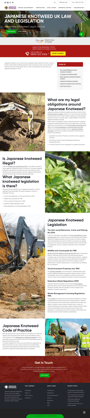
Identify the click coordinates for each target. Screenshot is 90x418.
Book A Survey (58, 53)
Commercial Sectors (64, 7)
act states (53, 299)
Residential (50, 393)
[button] (26, 8)
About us (27, 393)
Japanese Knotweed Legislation (69, 81)
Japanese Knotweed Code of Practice (70, 84)
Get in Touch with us (65, 86)
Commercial (50, 390)
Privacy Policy (29, 395)
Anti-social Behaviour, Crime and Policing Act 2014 (69, 127)
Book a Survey (51, 7)
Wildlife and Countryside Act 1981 (17, 166)
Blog (48, 403)
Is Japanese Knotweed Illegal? (68, 74)
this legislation (78, 284)
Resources (50, 400)
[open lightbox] (81, 33)
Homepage (28, 390)
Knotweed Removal (52, 395)
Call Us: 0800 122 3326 (40, 416)
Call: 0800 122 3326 (77, 2)
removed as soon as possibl (55, 114)
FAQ (48, 405)
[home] (10, 8)
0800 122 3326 (38, 371)
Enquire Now (63, 2)
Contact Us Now (52, 416)
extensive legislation (56, 271)
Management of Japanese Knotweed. (26, 337)
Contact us (28, 398)
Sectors (49, 398)
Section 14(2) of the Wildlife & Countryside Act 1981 (62, 253)
